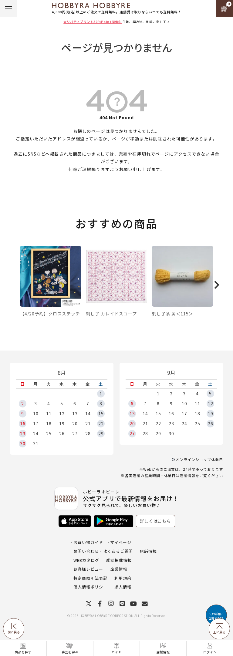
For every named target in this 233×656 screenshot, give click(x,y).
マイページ (120, 559)
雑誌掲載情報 (119, 576)
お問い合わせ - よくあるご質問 (103, 567)
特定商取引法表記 (90, 594)
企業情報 (118, 585)
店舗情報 (187, 491)
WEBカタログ (86, 576)
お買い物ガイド (88, 559)
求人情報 (122, 603)
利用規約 (122, 594)
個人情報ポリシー (90, 603)
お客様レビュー (88, 585)
